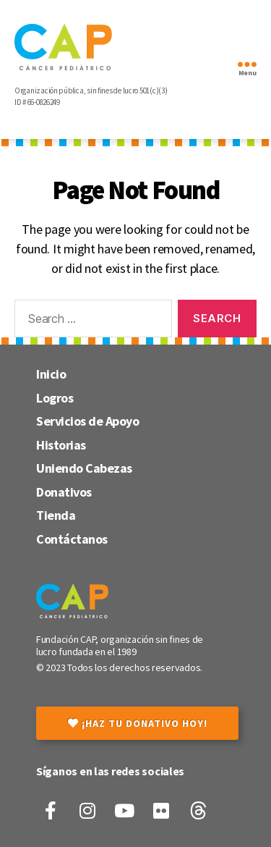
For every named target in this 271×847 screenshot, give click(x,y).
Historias (61, 445)
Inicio (51, 374)
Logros (54, 397)
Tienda (55, 515)
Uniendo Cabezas (84, 468)
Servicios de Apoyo (87, 421)
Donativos (64, 492)
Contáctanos (72, 539)
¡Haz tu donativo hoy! (137, 723)
